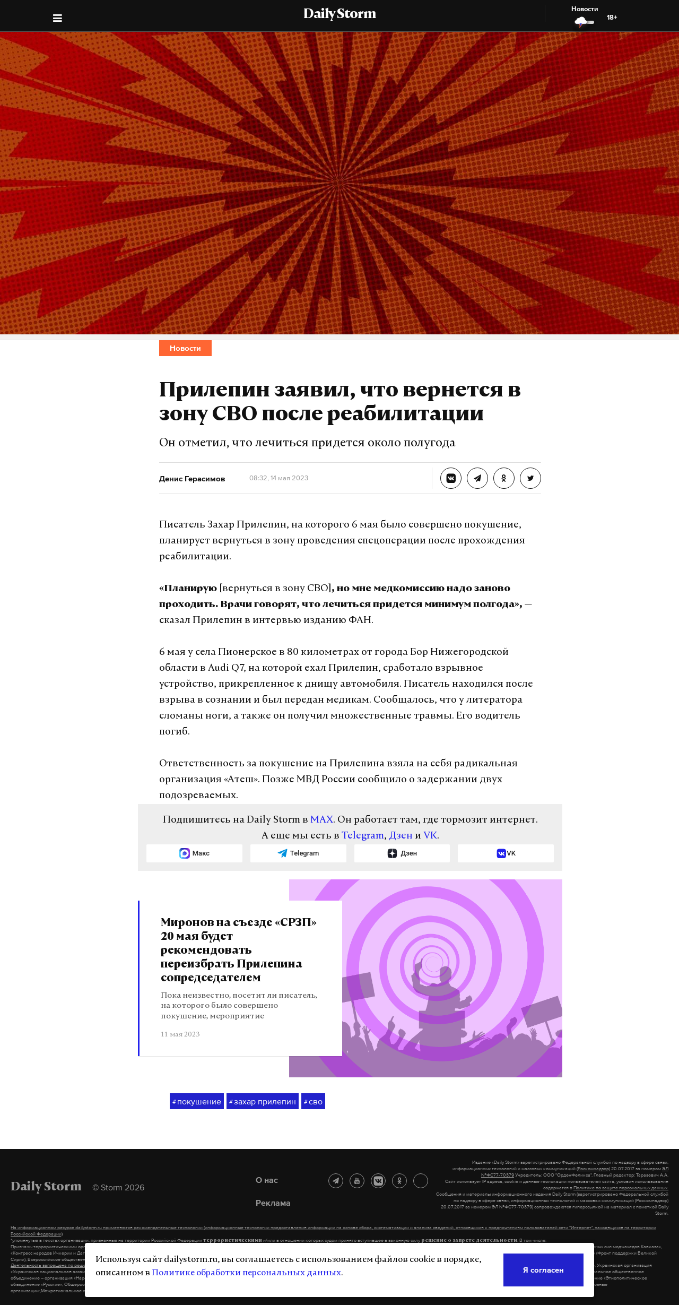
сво (313, 1101)
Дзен (401, 836)
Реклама (273, 1202)
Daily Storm (339, 14)
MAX (321, 820)
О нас (267, 1180)
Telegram (363, 836)
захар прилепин (262, 1101)
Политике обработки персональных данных (246, 1273)
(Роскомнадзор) (593, 1168)
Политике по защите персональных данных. (620, 1187)
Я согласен (543, 1269)
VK (430, 836)
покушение (196, 1101)
